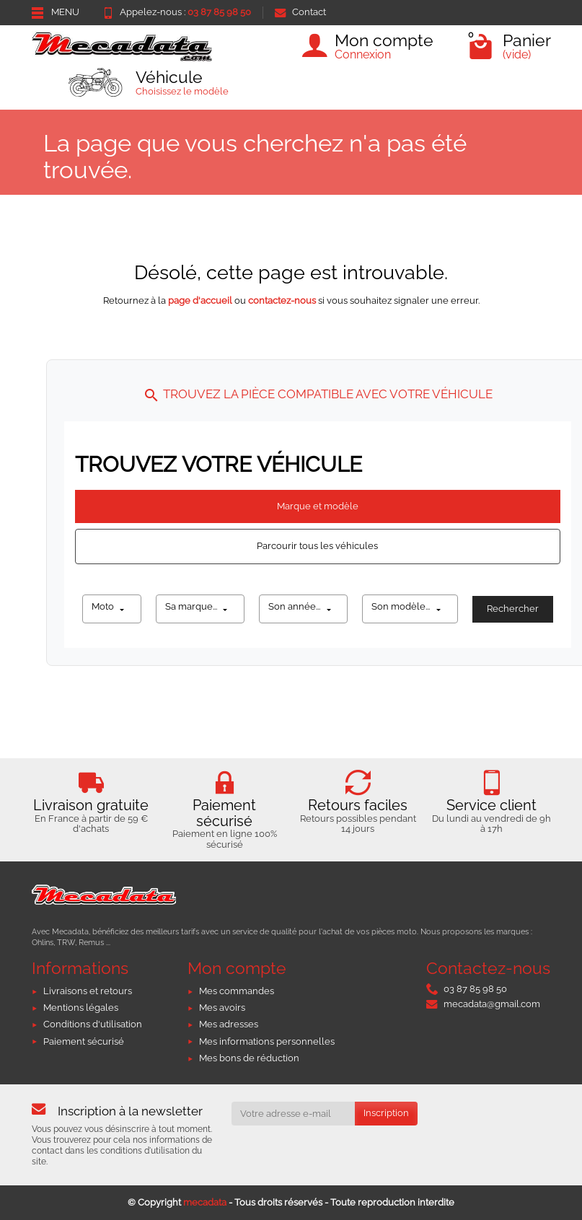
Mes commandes (236, 991)
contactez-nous (282, 300)
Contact (300, 11)
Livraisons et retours (87, 991)
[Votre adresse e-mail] (293, 1113)
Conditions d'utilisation (92, 1024)
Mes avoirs (222, 1007)
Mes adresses (228, 1024)
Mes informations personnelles (267, 1041)
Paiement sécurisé (83, 1041)
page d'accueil (200, 300)
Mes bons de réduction (249, 1058)
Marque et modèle (317, 506)
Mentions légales (80, 1007)
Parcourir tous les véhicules (317, 545)
